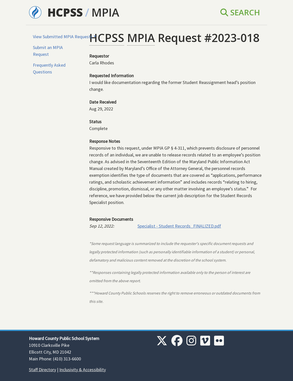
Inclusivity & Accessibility (82, 369)
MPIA (105, 12)
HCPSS (65, 12)
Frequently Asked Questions (49, 68)
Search (240, 12)
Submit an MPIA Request (48, 51)
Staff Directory (42, 369)
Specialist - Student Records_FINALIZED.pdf (179, 226)
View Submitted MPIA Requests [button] (62, 36)
